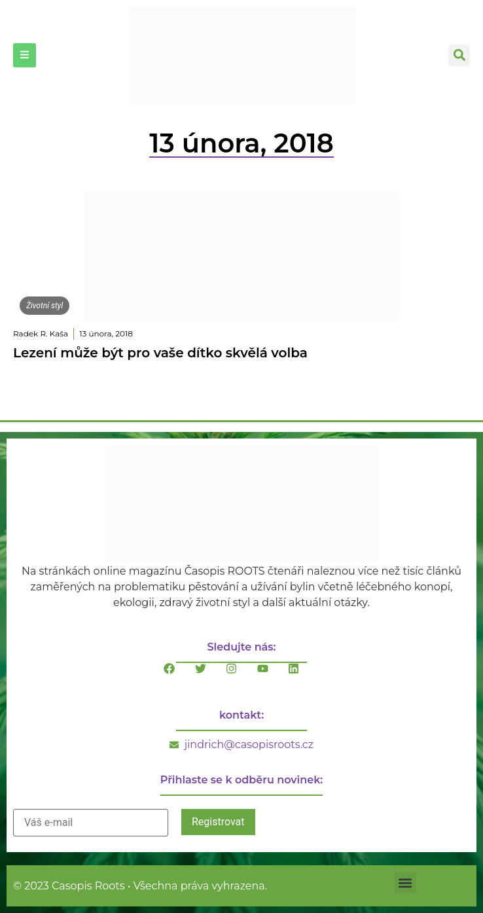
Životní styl (44, 305)
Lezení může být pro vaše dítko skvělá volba (160, 353)
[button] (459, 55)
